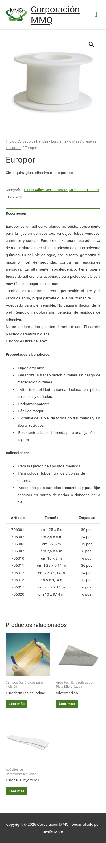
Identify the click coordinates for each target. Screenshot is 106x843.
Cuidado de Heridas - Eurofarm (42, 141)
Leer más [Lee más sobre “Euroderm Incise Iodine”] (16, 703)
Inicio (10, 141)
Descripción (16, 213)
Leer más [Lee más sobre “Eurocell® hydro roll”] (16, 791)
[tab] (53, 213)
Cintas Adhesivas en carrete (45, 190)
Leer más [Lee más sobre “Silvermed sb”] (67, 703)
